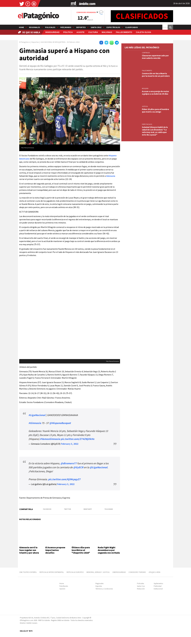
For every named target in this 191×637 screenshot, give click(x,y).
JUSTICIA (145, 106)
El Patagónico (24, 42)
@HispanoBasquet (60, 423)
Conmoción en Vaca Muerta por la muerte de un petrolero (156, 74)
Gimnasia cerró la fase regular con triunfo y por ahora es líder (29, 551)
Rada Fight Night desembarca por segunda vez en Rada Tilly (109, 551)
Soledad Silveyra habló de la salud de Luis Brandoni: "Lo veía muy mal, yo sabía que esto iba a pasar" (155, 131)
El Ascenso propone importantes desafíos (55, 550)
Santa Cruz (96, 27)
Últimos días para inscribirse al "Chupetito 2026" (81, 550)
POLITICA (68, 32)
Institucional (158, 589)
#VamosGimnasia (50, 439)
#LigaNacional (37, 415)
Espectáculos (113, 27)
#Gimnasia (35, 423)
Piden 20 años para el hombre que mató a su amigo (155, 110)
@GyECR (78, 467)
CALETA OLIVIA (143, 32)
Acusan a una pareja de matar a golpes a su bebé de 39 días (155, 92)
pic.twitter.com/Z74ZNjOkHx (77, 439)
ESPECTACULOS (147, 124)
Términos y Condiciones (104, 589)
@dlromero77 (68, 463)
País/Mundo (65, 27)
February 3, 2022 (69, 443)
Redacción (141, 589)
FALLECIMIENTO (124, 32)
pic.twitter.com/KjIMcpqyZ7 (64, 479)
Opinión (62, 589)
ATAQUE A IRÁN (154, 572)
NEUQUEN (145, 88)
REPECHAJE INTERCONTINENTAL (52, 572)
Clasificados (131, 27)
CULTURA (93, 32)
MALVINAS (107, 32)
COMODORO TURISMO (137, 572)
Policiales (50, 27)
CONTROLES (146, 53)
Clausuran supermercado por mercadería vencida (155, 56)
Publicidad (157, 586)
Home (21, 27)
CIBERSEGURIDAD (119, 572)
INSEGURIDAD (52, 32)
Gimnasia (110, 176)
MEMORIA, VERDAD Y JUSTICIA (98, 572)
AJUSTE (80, 32)
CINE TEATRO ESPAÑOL (28, 572)
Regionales (34, 27)
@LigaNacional (98, 467)
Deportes (81, 27)
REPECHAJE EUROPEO (75, 572)
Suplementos (158, 583)
